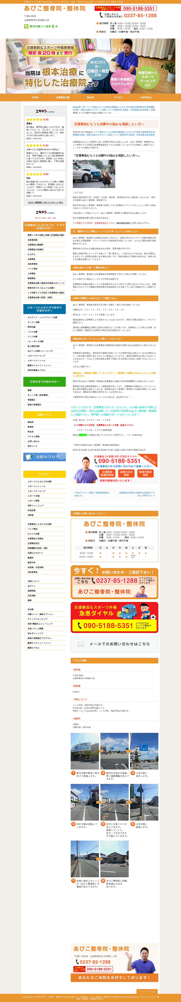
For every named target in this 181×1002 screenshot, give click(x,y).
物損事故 (31, 278)
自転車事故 (144, 110)
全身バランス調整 (35, 628)
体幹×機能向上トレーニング (40, 624)
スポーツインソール (36, 360)
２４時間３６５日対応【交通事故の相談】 (46, 293)
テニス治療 (32, 336)
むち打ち (31, 254)
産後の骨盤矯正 (34, 404)
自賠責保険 (32, 240)
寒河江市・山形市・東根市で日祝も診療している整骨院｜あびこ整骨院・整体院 (92, 2)
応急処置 (31, 510)
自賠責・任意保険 (130, 110)
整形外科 (118, 110)
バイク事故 (92, 107)
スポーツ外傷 (33, 496)
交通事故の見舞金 (35, 538)
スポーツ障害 (33, 501)
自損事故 (31, 259)
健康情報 (31, 591)
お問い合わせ (33, 441)
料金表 (31, 432)
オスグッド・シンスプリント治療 (42, 317)
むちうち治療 (103, 107)
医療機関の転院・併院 (37, 548)
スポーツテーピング (36, 356)
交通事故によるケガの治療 (122, 107)
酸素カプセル (33, 648)
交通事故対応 (140, 107)
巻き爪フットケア (35, 633)
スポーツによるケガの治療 (39, 481)
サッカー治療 (33, 322)
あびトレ (31, 586)
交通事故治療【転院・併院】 (40, 297)
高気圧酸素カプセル (36, 370)
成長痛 (31, 515)
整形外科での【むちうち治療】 (41, 288)
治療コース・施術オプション (40, 614)
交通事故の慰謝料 (35, 245)
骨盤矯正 (31, 400)
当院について (108, 110)
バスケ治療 (32, 332)
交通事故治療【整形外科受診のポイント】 (46, 283)
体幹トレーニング (35, 505)
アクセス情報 (33, 436)
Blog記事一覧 (79, 107)
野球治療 (31, 327)
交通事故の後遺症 (35, 249)
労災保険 (31, 595)
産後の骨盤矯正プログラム (39, 638)
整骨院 (31, 427)
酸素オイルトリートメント (39, 365)
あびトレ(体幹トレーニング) (40, 351)
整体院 (31, 422)
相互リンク (32, 446)
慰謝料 (31, 558)
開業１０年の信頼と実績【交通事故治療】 (46, 235)
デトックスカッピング (37, 619)
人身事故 (31, 273)
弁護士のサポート (93, 110)
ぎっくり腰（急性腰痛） (38, 395)
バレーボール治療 (35, 341)
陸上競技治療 (33, 346)
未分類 (31, 609)
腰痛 (30, 390)
